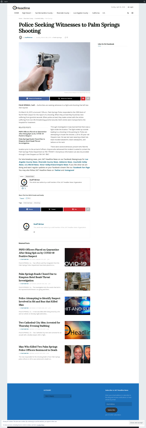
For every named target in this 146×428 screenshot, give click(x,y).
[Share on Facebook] (34, 98)
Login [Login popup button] (130, 7)
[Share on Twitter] (65, 98)
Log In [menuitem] (6, 1)
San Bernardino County (44, 13)
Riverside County (63, 13)
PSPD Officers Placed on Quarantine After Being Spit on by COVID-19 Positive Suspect (33, 134)
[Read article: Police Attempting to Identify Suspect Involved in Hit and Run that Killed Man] (77, 306)
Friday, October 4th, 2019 (37, 329)
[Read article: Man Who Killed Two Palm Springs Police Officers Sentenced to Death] (77, 354)
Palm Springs (48, 18)
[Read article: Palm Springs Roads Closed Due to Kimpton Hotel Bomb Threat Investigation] (77, 281)
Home (20, 18)
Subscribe (111, 410)
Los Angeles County (80, 13)
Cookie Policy (40, 425)
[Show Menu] (132, 13)
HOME (16, 13)
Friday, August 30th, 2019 (37, 353)
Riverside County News (48, 162)
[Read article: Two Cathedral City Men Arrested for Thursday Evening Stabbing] (77, 330)
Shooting (37, 203)
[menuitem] (1, 1)
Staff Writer (29, 37)
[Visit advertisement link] (54, 216)
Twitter (57, 170)
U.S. (104, 13)
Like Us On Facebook (106, 44)
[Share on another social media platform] (88, 98)
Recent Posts (30, 176)
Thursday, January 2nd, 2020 (38, 284)
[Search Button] (128, 12)
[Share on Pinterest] (83, 98)
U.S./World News (31, 164)
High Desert (26, 13)
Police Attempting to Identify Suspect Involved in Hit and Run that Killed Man (39, 301)
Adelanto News (65, 162)
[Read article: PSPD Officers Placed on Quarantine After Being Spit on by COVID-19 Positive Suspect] (77, 257)
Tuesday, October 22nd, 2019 (38, 308)
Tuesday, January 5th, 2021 (38, 259)
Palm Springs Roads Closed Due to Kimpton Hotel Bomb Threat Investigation (32, 141)
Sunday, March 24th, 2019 (43, 37)
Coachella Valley (39, 18)
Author (22, 176)
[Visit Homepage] (21, 8)
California (95, 13)
